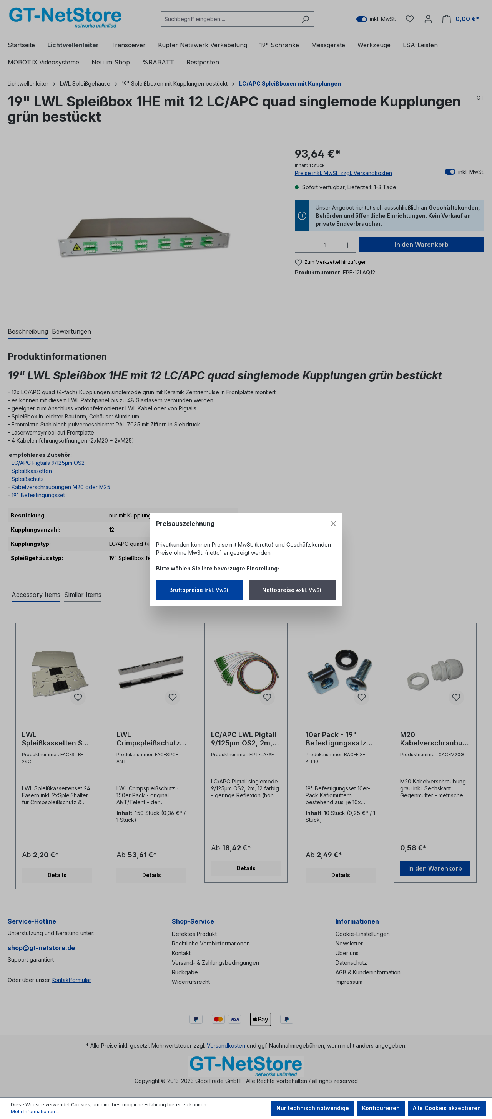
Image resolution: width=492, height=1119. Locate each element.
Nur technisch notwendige (312, 1108)
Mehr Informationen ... (35, 1111)
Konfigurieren (381, 1108)
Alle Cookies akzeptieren (447, 1108)
